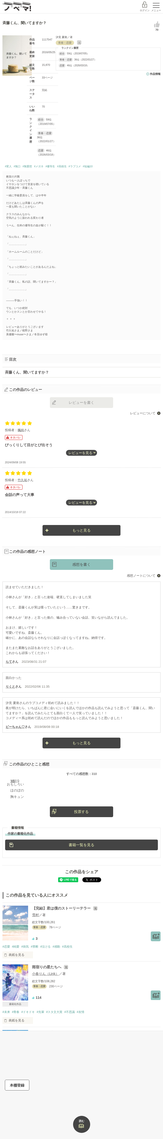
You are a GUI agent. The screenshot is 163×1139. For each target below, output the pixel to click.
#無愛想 (27, 166)
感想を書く (81, 564)
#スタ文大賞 (54, 1012)
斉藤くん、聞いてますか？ (27, 372)
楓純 (21, 430)
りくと (10, 686)
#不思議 (69, 1012)
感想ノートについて (141, 575)
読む (81, 1120)
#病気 (25, 946)
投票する (81, 812)
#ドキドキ (28, 1012)
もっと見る (81, 530)
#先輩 (40, 1012)
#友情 (80, 1012)
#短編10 (88, 166)
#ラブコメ (75, 166)
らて (9, 662)
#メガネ (38, 166)
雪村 (35, 915)
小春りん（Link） (45, 974)
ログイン (145, 10)
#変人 (8, 166)
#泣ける (45, 946)
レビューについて (142, 413)
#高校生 (61, 166)
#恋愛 (6, 946)
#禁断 (34, 946)
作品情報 (155, 73)
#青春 (16, 1012)
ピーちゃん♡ (15, 727)
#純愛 (16, 946)
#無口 (17, 166)
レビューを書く (81, 402)
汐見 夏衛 (61, 37)
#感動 (56, 946)
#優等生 (50, 166)
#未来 (6, 1012)
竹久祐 (22, 480)
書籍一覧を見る (81, 845)
